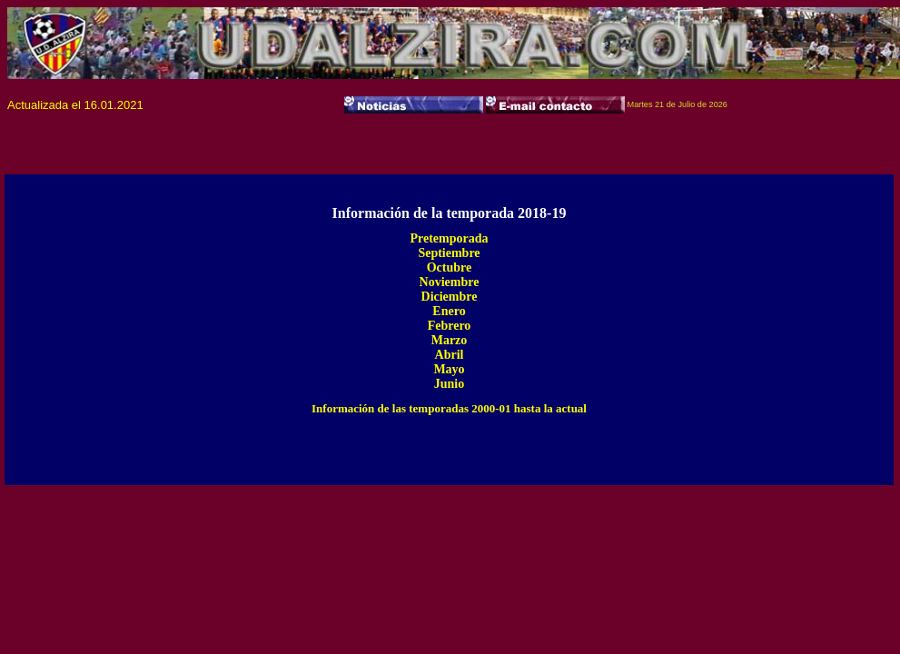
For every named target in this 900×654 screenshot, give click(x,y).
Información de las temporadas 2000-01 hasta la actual (449, 408)
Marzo (449, 340)
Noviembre (450, 282)
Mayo (448, 369)
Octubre (449, 267)
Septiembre (449, 253)
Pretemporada (449, 238)
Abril (449, 355)
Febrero (449, 325)
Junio (449, 384)
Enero (448, 311)
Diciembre (449, 296)
